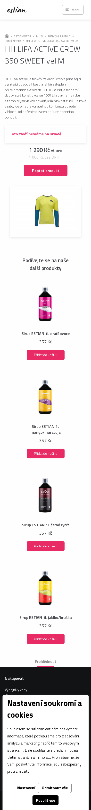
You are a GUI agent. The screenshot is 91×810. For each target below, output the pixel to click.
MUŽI (39, 36)
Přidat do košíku (45, 354)
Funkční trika (13, 41)
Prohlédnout (45, 661)
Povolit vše (45, 800)
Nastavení (26, 788)
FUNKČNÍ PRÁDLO (59, 36)
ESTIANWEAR (22, 36)
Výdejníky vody (16, 689)
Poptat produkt (45, 170)
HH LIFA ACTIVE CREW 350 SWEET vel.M (52, 41)
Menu (75, 10)
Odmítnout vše (55, 788)
